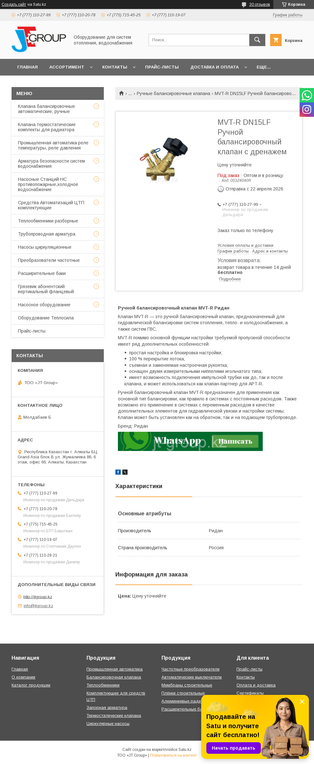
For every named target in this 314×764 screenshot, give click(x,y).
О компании (23, 677)
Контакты (114, 67)
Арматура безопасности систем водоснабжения (51, 163)
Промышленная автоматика (115, 669)
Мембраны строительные (186, 685)
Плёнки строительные (183, 693)
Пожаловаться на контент (173, 755)
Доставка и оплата (214, 67)
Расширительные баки (42, 273)
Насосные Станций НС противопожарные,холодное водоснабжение (48, 184)
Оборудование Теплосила (46, 317)
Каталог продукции (31, 685)
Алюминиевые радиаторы (187, 701)
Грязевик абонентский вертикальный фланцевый (46, 289)
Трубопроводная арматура (46, 234)
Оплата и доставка (256, 685)
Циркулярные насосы (108, 723)
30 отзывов (259, 4)
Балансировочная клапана (114, 677)
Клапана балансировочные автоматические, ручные (46, 109)
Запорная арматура (107, 707)
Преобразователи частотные (49, 260)
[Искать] (257, 40)
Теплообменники (103, 685)
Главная (27, 67)
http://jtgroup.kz (37, 596)
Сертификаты (250, 693)
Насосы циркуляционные (44, 247)
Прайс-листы (162, 67)
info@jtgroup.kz (38, 605)
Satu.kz (185, 749)
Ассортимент (66, 67)
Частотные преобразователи (190, 669)
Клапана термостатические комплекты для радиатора (47, 127)
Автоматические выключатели (191, 677)
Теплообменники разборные (48, 220)
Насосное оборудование (44, 304)
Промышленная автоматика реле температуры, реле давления (53, 145)
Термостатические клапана (114, 715)
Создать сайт (14, 4)
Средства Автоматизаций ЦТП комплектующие (51, 205)
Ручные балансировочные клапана (173, 93)
